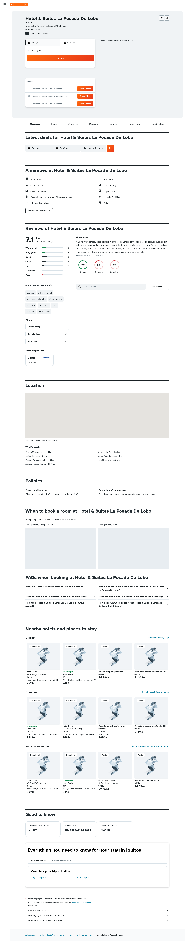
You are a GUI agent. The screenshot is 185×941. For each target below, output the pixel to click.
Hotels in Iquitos (83, 877)
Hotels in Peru (72, 935)
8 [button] (87, 75)
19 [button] (67, 89)
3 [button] (54, 75)
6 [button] (74, 75)
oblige (54, 305)
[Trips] (4, 52)
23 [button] (47, 95)
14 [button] (81, 82)
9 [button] (47, 82)
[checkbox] (39, 360)
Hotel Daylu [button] (32, 671)
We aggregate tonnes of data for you (98, 915)
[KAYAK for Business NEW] (4, 44)
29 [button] (88, 95)
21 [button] (81, 89)
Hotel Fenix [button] (68, 674)
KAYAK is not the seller (98, 910)
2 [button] (47, 75)
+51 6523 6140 (32, 29)
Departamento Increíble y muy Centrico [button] (112, 727)
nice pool (30, 293)
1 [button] (87, 68)
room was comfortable (36, 299)
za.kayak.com (30, 935)
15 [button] (88, 82)
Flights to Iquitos (39, 877)
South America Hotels (55, 935)
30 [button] (47, 102)
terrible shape (44, 311)
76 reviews (42, 33)
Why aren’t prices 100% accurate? (98, 920)
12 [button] (67, 82)
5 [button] (67, 75)
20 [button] (74, 89)
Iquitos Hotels (87, 935)
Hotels (41, 935)
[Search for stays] (4, 19)
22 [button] (88, 89)
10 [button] (54, 82)
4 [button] (60, 75)
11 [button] (61, 82)
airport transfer (55, 299)
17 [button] (54, 89)
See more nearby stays (158, 637)
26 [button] (67, 95)
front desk (31, 305)
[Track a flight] (4, 39)
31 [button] (54, 102)
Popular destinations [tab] (61, 860)
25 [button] (60, 95)
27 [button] (74, 95)
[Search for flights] (4, 13)
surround (30, 311)
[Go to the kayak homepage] (19, 4)
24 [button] (54, 95)
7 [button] (81, 75)
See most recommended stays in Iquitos (150, 746)
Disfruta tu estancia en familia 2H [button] (150, 671)
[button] (5, 4)
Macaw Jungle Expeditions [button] (110, 671)
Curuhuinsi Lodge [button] (106, 780)
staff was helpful (45, 293)
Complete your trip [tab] (38, 860)
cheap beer (44, 305)
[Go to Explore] (4, 33)
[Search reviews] (113, 286)
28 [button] (81, 95)
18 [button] (61, 89)
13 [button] (74, 82)
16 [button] (47, 89)
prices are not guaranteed (81, 902)
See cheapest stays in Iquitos (155, 692)
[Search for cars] (4, 25)
